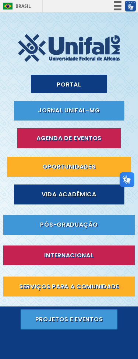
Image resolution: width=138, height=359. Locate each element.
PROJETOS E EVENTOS (69, 319)
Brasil (23, 6)
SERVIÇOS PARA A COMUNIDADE (69, 286)
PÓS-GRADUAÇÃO (69, 224)
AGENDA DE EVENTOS (69, 138)
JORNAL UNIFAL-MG (69, 110)
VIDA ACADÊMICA (69, 194)
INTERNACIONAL (68, 255)
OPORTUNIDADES (68, 166)
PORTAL (69, 84)
